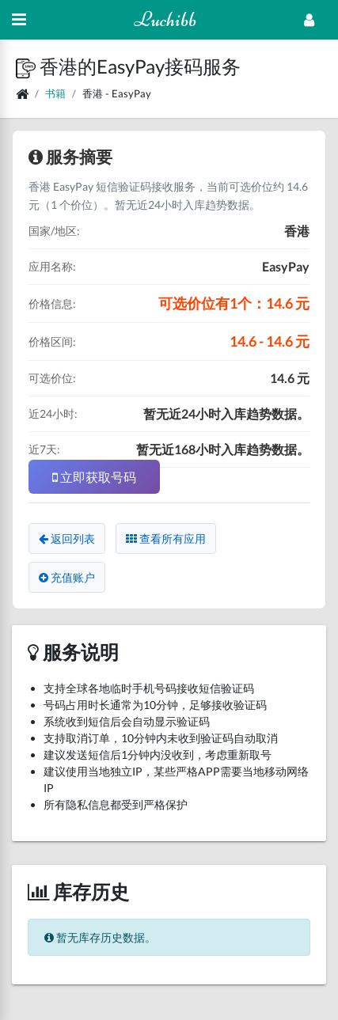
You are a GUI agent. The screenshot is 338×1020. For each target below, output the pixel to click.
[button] (28, 66)
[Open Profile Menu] (309, 20)
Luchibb (165, 19)
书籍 (55, 93)
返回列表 (67, 538)
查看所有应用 (166, 538)
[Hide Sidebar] (19, 20)
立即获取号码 (94, 476)
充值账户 (67, 577)
